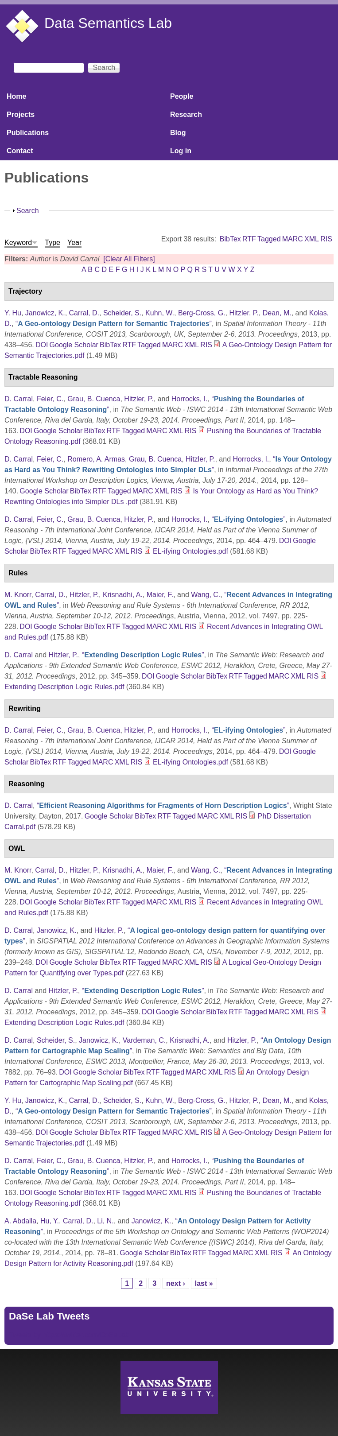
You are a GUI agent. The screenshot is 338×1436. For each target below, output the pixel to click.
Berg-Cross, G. (201, 313)
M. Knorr (17, 594)
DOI (41, 345)
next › (175, 1283)
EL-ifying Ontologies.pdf (190, 551)
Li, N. (105, 1221)
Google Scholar (74, 345)
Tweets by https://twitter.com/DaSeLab (69, 1335)
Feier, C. (50, 399)
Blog (178, 132)
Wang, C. (205, 594)
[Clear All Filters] (129, 259)
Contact (20, 151)
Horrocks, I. (189, 399)
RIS (326, 239)
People (181, 96)
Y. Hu (12, 313)
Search (27, 210)
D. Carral (18, 399)
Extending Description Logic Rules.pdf (64, 687)
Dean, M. (277, 313)
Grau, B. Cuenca (93, 399)
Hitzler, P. (243, 313)
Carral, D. (84, 313)
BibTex (230, 239)
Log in (180, 151)
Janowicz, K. (45, 313)
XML (311, 239)
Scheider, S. (122, 313)
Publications (28, 132)
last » (204, 1283)
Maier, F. (160, 594)
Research (186, 114)
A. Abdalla (20, 1221)
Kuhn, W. (159, 313)
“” (114, 323)
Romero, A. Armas (96, 459)
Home (16, 96)
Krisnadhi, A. (123, 594)
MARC (292, 239)
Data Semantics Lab (108, 23)
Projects (21, 114)
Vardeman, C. (144, 1040)
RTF (249, 239)
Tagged (269, 239)
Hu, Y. (49, 1221)
